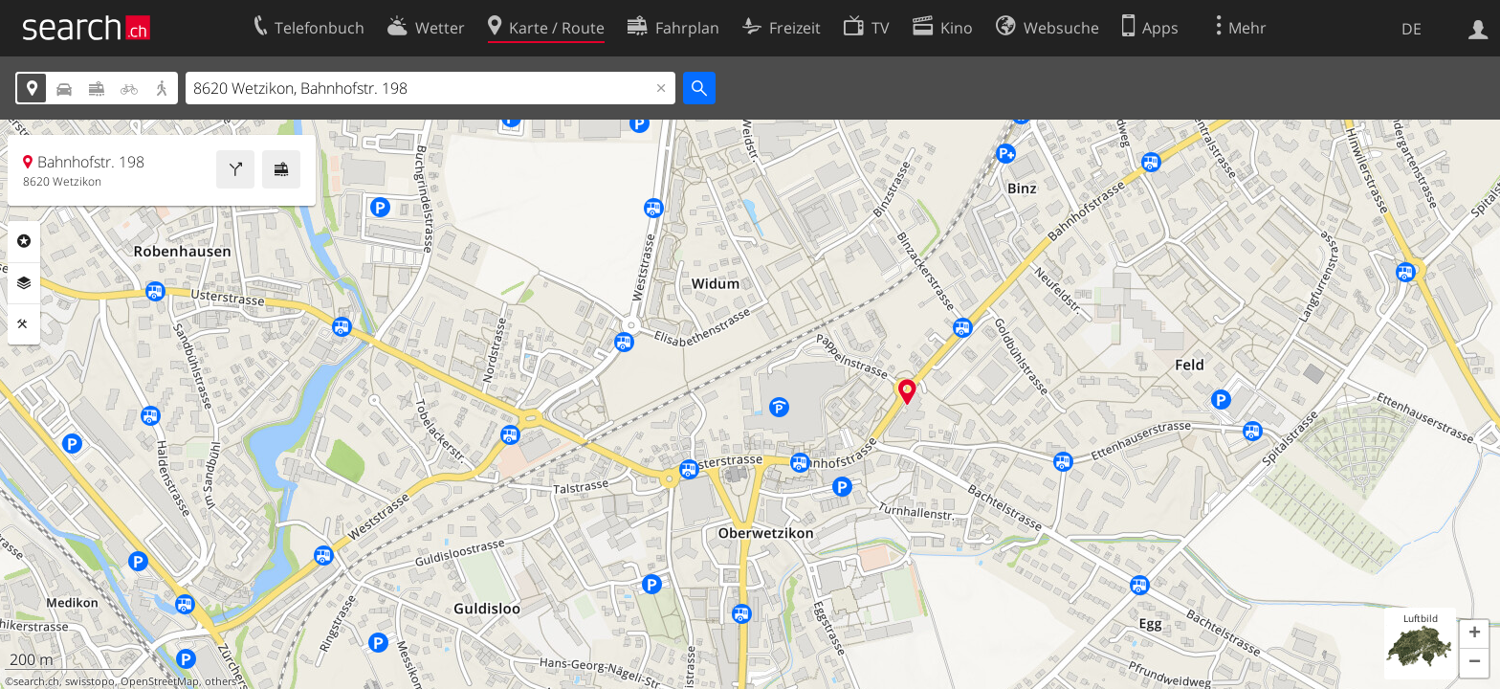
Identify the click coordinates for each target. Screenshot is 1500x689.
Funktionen (24, 324)
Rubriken (24, 241)
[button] (1474, 634)
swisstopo (90, 681)
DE (1411, 28)
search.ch (36, 681)
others (220, 681)
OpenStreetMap (160, 681)
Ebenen (24, 283)
